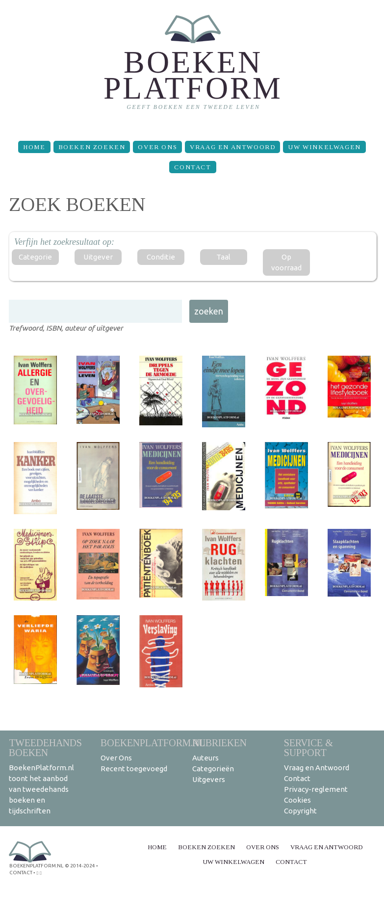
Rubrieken (219, 742)
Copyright (300, 811)
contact (20, 872)
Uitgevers (208, 779)
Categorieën (213, 768)
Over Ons (157, 147)
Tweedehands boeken (45, 747)
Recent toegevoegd (134, 768)
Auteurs (205, 758)
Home (34, 147)
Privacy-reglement (316, 789)
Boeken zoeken (92, 147)
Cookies (297, 800)
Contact (192, 167)
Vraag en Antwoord (232, 147)
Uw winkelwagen (324, 147)
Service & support (308, 747)
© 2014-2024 (80, 865)
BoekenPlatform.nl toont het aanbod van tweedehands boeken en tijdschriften (41, 789)
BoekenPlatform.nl (153, 742)
